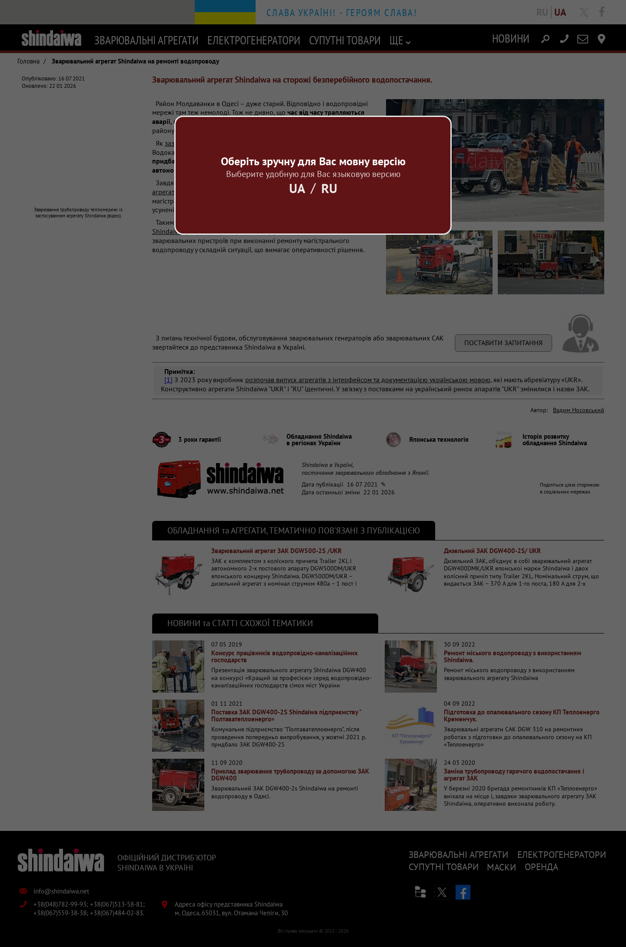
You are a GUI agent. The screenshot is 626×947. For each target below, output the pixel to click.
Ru (329, 188)
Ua (297, 188)
